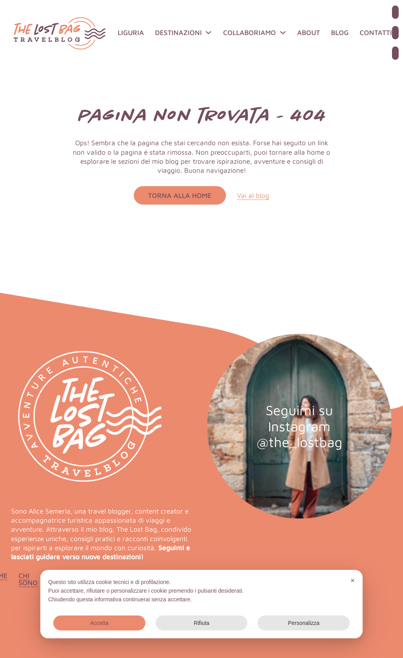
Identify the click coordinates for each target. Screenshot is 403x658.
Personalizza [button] (304, 623)
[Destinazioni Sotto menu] (208, 32)
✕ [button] (352, 580)
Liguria (131, 32)
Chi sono (28, 579)
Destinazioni (178, 32)
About (308, 32)
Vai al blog (253, 195)
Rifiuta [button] (201, 623)
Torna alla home (179, 195)
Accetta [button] (99, 623)
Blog (340, 32)
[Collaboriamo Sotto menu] (282, 32)
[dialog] (201, 604)
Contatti (376, 32)
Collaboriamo (249, 32)
